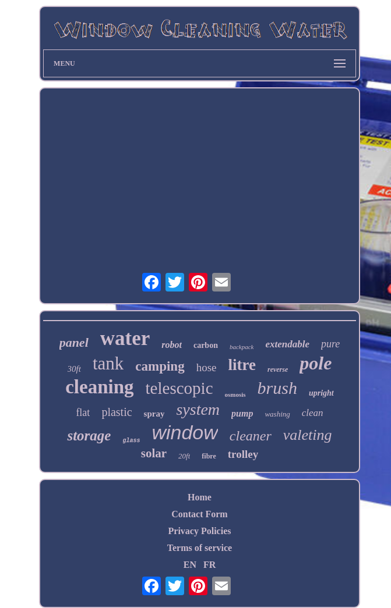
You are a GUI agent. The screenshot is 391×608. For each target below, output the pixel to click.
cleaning (99, 386)
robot (171, 345)
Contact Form (199, 514)
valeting (307, 434)
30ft (74, 369)
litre (241, 365)
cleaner (251, 435)
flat (83, 412)
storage (89, 435)
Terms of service (199, 548)
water (125, 338)
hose (206, 367)
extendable (287, 344)
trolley (243, 454)
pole (316, 363)
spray (154, 413)
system (198, 409)
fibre (209, 456)
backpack (242, 346)
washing (277, 414)
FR (209, 565)
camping (159, 366)
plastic (116, 412)
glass (131, 441)
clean (312, 412)
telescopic (179, 388)
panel (74, 342)
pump (242, 413)
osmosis (235, 394)
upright (321, 393)
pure (330, 344)
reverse (277, 369)
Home (200, 497)
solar (154, 453)
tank (108, 363)
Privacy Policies (199, 531)
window (184, 432)
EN (190, 565)
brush (277, 387)
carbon (205, 345)
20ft (184, 455)
